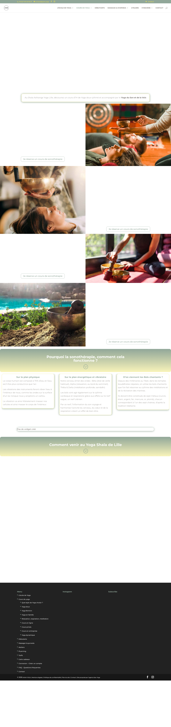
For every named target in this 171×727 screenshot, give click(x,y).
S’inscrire (146, 8)
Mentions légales (37, 677)
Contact (159, 8)
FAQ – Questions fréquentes (29, 668)
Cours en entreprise (29, 631)
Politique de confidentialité (52, 677)
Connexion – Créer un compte (30, 663)
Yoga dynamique (28, 635)
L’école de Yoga (64, 8)
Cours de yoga (83, 8)
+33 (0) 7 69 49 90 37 (25, 1)
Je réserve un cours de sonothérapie (42, 159)
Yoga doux (26, 607)
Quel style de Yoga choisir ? (32, 603)
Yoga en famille (28, 615)
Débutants (100, 8)
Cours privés (26, 627)
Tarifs (21, 655)
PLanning (22, 651)
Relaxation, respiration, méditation (35, 619)
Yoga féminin (27, 611)
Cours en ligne (27, 623)
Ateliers (135, 8)
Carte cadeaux (24, 659)
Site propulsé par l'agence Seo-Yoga (88, 677)
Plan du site (66, 677)
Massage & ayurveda (117, 8)
